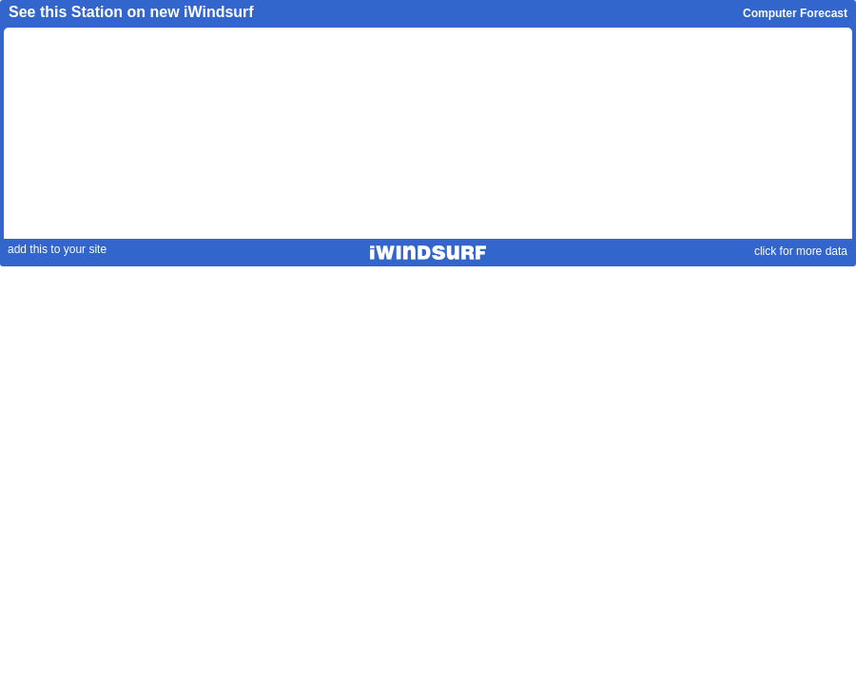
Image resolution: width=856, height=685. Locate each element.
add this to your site (57, 249)
